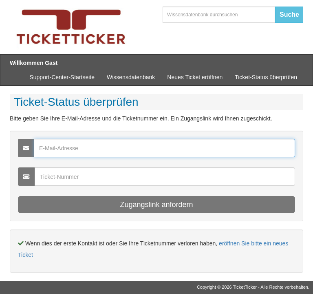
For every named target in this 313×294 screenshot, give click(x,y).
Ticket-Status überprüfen (266, 77)
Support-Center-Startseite (62, 77)
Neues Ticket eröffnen (195, 77)
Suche (289, 14)
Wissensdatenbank (131, 77)
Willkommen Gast (33, 63)
